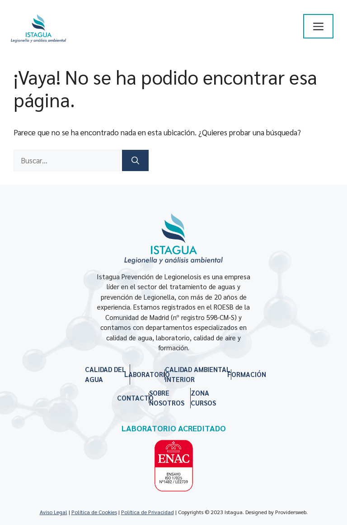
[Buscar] (135, 161)
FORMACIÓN (246, 374)
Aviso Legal (53, 511)
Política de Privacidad (147, 511)
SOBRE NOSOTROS (166, 397)
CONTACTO (135, 397)
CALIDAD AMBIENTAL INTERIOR (197, 374)
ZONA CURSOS (203, 397)
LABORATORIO (147, 374)
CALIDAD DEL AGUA (105, 374)
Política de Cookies (94, 511)
